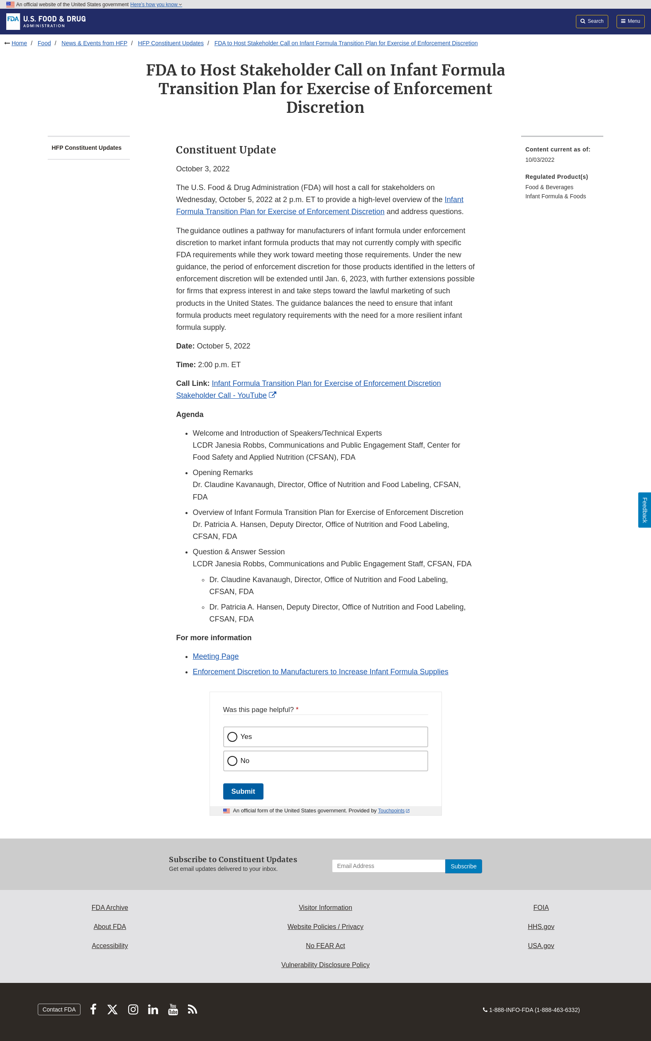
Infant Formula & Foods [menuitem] (555, 196)
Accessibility (110, 945)
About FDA (110, 926)
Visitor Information (325, 907)
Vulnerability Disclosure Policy (325, 964)
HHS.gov (541, 926)
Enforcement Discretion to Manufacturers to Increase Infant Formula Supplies (320, 672)
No (245, 761)
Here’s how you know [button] (156, 4)
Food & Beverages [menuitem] (549, 187)
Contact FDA (59, 1009)
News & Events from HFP (94, 43)
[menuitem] (562, 157)
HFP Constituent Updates (171, 43)
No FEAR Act (325, 945)
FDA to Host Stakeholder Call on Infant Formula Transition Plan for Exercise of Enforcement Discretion (346, 43)
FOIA (541, 907)
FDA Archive (110, 907)
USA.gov (541, 945)
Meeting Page (216, 656)
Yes (246, 737)
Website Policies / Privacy (325, 926)
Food (44, 43)
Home (19, 43)
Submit (243, 791)
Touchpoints (391, 811)
